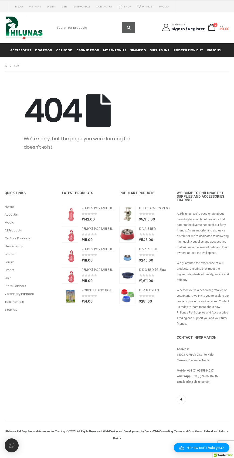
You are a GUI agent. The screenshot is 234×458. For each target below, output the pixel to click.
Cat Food (64, 50)
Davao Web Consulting (159, 431)
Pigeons (214, 50)
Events (51, 6)
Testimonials (81, 6)
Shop (124, 6)
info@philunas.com (198, 381)
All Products (13, 230)
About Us (11, 215)
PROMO (164, 6)
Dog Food (43, 50)
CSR (64, 6)
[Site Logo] (24, 27)
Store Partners (15, 286)
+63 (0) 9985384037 (200, 370)
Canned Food (87, 50)
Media (19, 6)
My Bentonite (114, 50)
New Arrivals (14, 246)
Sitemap (11, 310)
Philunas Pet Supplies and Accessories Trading (35, 431)
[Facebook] (181, 399)
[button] (201, 447)
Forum (9, 262)
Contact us (104, 6)
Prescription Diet (188, 50)
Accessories (20, 50)
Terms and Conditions (188, 431)
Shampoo (138, 50)
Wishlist (145, 6)
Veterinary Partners (19, 294)
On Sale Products (18, 238)
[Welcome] (183, 27)
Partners (34, 6)
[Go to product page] (70, 214)
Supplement (160, 50)
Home (9, 207)
